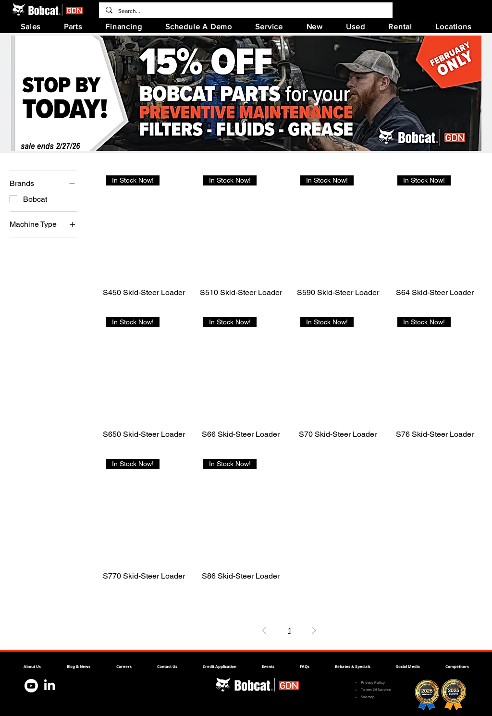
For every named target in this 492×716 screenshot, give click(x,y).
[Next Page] (314, 630)
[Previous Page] (264, 630)
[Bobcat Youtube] (31, 685)
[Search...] (245, 11)
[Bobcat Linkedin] (49, 685)
